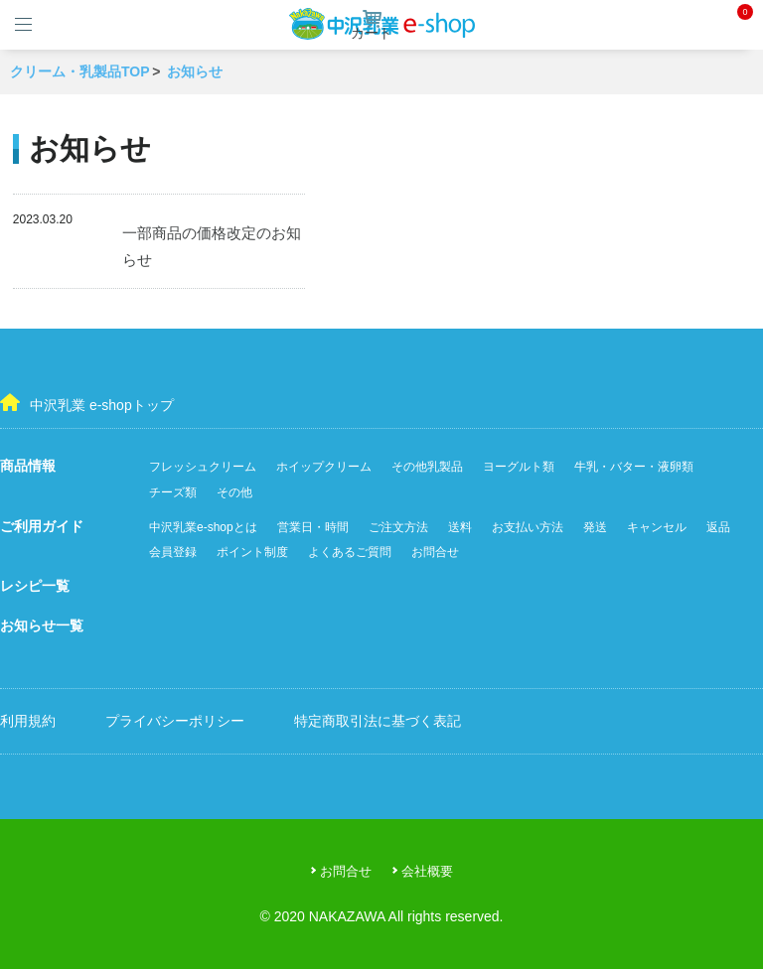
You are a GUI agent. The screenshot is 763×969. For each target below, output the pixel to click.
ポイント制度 (252, 552)
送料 (460, 527)
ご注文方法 (398, 527)
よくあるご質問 (349, 552)
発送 (595, 527)
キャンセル (657, 527)
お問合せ (435, 552)
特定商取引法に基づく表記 (377, 721)
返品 (718, 527)
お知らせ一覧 (41, 625)
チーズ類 (173, 492)
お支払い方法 (527, 527)
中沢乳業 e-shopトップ (87, 403)
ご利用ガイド (41, 526)
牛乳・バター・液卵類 (633, 467)
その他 (234, 492)
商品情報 (28, 466)
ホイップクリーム (324, 467)
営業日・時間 (313, 527)
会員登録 (173, 552)
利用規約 (28, 721)
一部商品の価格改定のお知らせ (211, 246)
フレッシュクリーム (202, 467)
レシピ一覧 (35, 586)
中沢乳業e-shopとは (203, 527)
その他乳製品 (427, 467)
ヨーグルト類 (518, 467)
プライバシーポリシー (174, 721)
